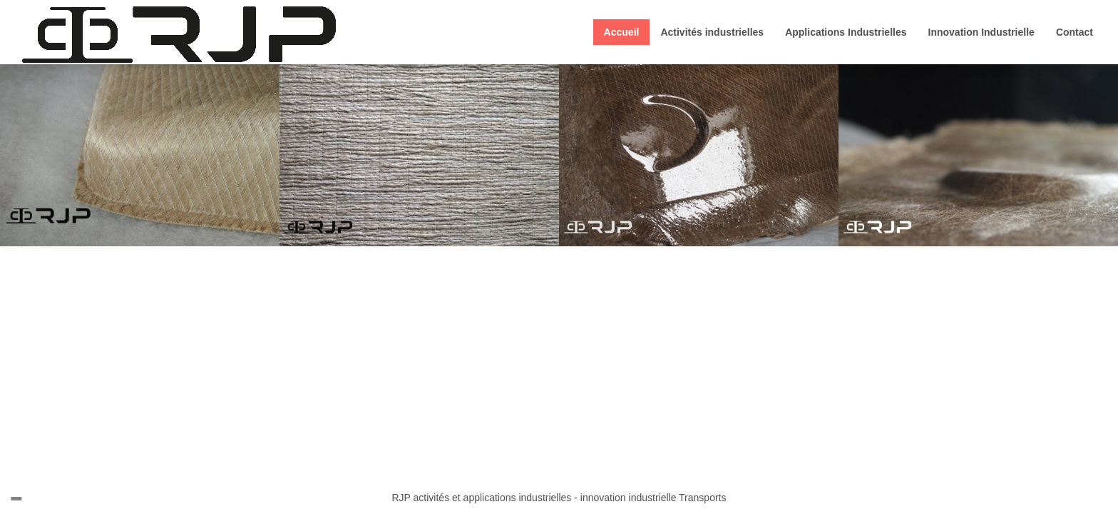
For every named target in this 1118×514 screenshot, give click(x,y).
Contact (1074, 32)
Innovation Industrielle (981, 32)
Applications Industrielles (845, 32)
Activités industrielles (712, 32)
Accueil (622, 32)
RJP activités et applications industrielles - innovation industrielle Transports (559, 497)
